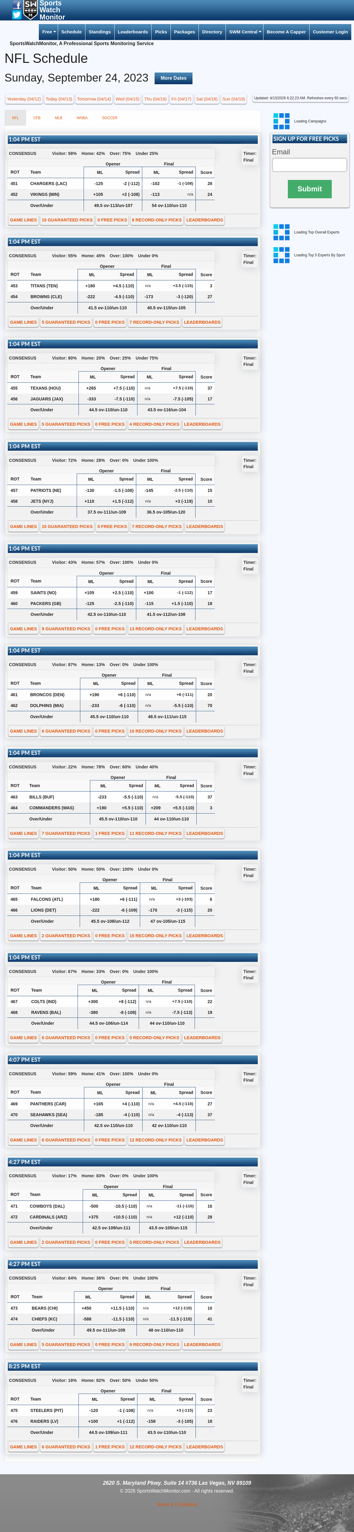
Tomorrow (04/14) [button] (94, 99)
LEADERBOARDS (204, 220)
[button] (17, 4)
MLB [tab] (59, 118)
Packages (184, 31)
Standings (100, 31)
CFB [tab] (37, 118)
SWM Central (243, 31)
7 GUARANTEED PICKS (66, 833)
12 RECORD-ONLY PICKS (156, 1140)
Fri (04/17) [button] (181, 99)
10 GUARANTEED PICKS (67, 220)
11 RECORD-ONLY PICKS (156, 833)
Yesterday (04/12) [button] (24, 99)
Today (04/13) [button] (59, 99)
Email (281, 152)
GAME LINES (23, 220)
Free (47, 31)
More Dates (173, 78)
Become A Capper (286, 31)
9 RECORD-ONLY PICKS (155, 1344)
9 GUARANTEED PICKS (66, 628)
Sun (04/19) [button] (234, 99)
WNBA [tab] (82, 118)
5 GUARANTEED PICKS (66, 322)
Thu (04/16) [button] (155, 99)
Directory (212, 31)
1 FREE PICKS (110, 833)
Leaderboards (133, 31)
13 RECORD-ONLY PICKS (156, 628)
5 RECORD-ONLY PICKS (155, 1037)
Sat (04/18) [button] (206, 99)
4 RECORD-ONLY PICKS (155, 424)
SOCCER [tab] (109, 118)
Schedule (71, 31)
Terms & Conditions (177, 1504)
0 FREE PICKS (112, 220)
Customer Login (330, 31)
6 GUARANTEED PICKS (66, 731)
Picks (161, 31)
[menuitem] (48, 32)
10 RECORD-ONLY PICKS (156, 731)
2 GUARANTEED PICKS (66, 935)
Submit (309, 189)
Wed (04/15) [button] (128, 99)
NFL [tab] (15, 118)
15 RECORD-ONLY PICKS (156, 935)
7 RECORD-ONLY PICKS (155, 322)
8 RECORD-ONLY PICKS (157, 220)
